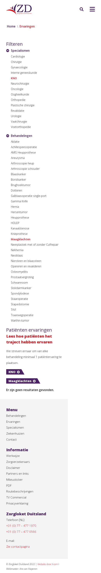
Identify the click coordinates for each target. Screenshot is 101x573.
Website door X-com (49, 555)
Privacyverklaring (17, 493)
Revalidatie (17, 110)
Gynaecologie (19, 67)
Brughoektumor (20, 185)
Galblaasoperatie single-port (29, 196)
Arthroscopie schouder (25, 169)
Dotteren (16, 190)
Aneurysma (18, 158)
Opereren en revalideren (26, 266)
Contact (11, 427)
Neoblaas (17, 255)
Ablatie (15, 141)
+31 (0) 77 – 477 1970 (21, 516)
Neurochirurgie (20, 83)
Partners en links (17, 462)
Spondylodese (20, 293)
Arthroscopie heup (22, 163)
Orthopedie (18, 100)
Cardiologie (18, 56)
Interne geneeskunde (24, 73)
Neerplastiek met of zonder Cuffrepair (34, 244)
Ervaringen (13, 408)
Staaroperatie (19, 299)
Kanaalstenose (20, 228)
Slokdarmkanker (21, 288)
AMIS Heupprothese (23, 152)
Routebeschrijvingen (20, 480)
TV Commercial (16, 487)
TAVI (13, 309)
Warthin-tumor (20, 320)
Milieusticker (14, 468)
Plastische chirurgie (23, 105)
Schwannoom (19, 282)
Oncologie (17, 89)
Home (11, 26)
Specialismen (15, 414)
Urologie (16, 116)
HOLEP (15, 223)
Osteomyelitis (19, 272)
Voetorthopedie (21, 127)
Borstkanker (18, 179)
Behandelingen (16, 402)
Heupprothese (20, 217)
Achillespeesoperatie (24, 147)
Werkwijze (13, 443)
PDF (9, 474)
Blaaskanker (18, 174)
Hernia (15, 206)
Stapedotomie (20, 304)
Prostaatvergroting (22, 277)
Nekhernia (17, 250)
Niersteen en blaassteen (26, 261)
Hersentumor (19, 212)
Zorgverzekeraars (18, 449)
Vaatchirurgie (19, 121)
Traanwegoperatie (22, 315)
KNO (14, 78)
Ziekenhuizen (15, 420)
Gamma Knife (19, 201)
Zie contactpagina (18, 537)
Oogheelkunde (20, 94)
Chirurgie (16, 62)
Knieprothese (19, 234)
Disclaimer (13, 456)
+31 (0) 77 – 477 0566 (21, 522)
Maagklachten (20, 239)
